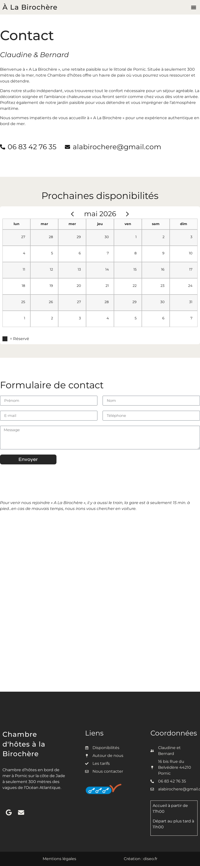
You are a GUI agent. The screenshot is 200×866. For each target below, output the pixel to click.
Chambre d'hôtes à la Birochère (23, 744)
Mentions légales (59, 858)
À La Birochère (29, 7)
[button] (193, 7)
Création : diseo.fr (140, 858)
